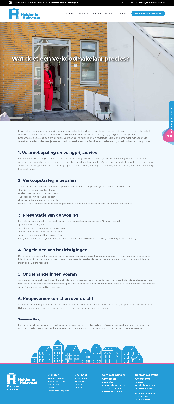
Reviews (79, 384)
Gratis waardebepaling (58, 391)
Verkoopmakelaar (56, 378)
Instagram (15, 389)
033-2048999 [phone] (130, 3)
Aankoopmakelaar (57, 381)
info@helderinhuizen (148, 393)
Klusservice (80, 381)
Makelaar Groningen (112, 391)
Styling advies (81, 378)
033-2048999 (145, 396)
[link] (22, 378)
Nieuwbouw (53, 384)
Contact (78, 387)
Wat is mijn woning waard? (148, 13)
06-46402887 (145, 399)
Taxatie (51, 387)
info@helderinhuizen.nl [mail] (153, 3)
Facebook (15, 386)
